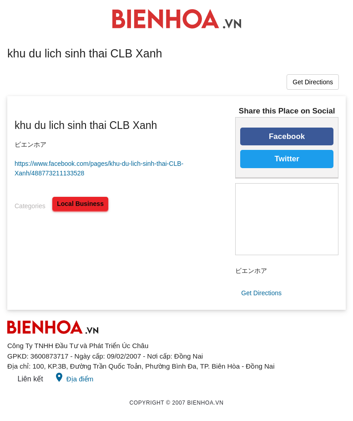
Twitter (286, 158)
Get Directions (312, 82)
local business (80, 203)
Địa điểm (74, 377)
